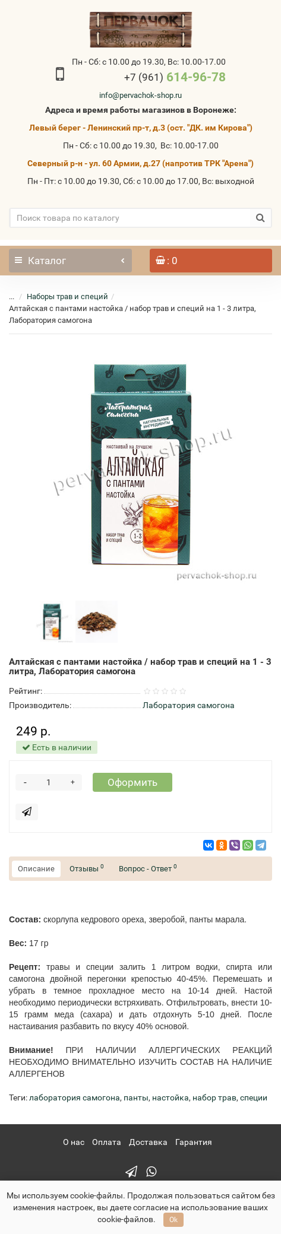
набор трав (214, 1097)
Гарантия (193, 1142)
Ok (173, 1220)
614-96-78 (175, 77)
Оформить (132, 782)
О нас (73, 1142)
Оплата (106, 1142)
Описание (36, 868)
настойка (170, 1097)
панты (136, 1097)
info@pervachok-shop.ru (140, 95)
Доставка (148, 1142)
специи (253, 1097)
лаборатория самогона (74, 1097)
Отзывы (87, 868)
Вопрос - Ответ (148, 868)
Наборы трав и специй (67, 296)
